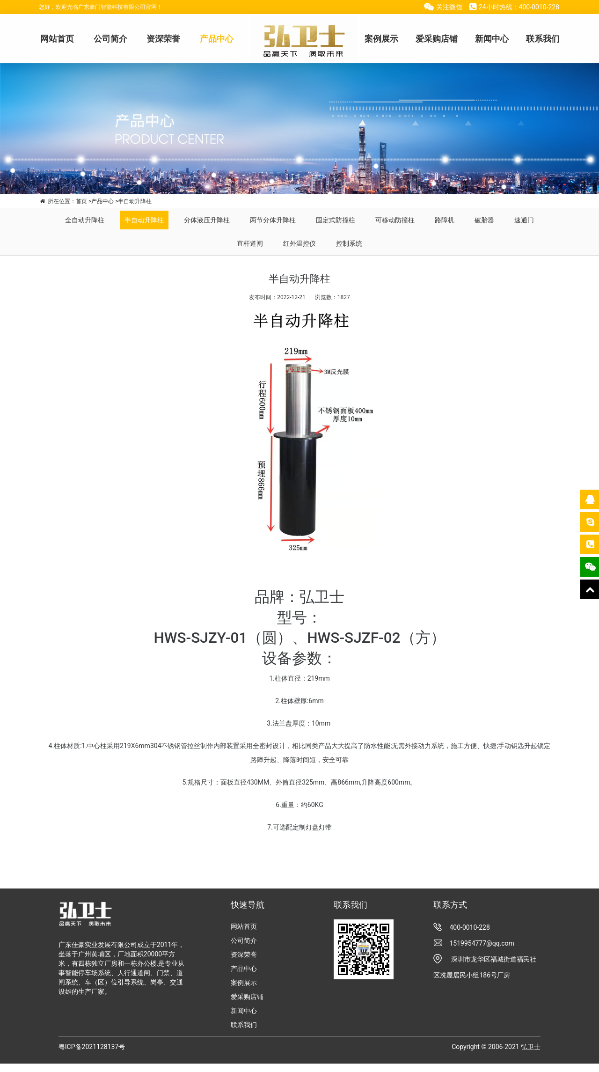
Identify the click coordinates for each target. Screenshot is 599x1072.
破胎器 (484, 220)
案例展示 (381, 39)
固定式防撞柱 (335, 220)
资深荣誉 (163, 39)
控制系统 (349, 243)
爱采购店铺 (437, 39)
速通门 (524, 220)
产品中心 (217, 39)
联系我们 (543, 39)
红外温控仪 (299, 243)
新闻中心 (492, 39)
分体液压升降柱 (207, 220)
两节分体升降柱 (273, 220)
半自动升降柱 (144, 220)
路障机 (444, 220)
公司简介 (110, 39)
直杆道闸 (250, 243)
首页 (81, 201)
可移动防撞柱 (395, 220)
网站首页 (57, 39)
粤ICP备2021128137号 (91, 1046)
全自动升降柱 (84, 220)
